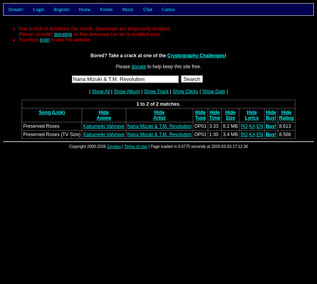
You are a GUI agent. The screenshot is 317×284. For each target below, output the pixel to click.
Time (214, 118)
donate (139, 66)
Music (128, 9)
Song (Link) (52, 112)
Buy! (271, 118)
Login (39, 9)
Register (61, 9)
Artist (159, 118)
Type (200, 118)
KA (252, 126)
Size (230, 118)
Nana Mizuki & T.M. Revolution (159, 126)
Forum (106, 9)
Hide (104, 112)
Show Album (127, 91)
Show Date (214, 91)
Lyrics (252, 118)
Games (168, 9)
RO (244, 126)
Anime (104, 118)
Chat (148, 9)
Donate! (16, 9)
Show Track (156, 91)
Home (84, 9)
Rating (286, 118)
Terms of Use (135, 146)
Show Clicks (185, 91)
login (45, 40)
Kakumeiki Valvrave (103, 126)
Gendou (114, 146)
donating (63, 34)
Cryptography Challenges (196, 55)
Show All (101, 91)
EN (259, 126)
